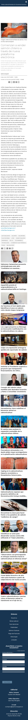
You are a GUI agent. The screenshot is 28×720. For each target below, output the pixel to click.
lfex (12, 238)
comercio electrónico (18, 242)
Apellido (4, 666)
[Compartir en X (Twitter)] (11, 82)
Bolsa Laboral (5, 4)
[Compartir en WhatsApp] (19, 82)
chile (3, 245)
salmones (21, 235)
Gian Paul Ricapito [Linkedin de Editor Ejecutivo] (14, 700)
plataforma (6, 238)
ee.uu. (11, 240)
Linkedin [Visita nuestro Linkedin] (14, 639)
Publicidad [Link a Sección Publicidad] (14, 627)
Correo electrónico (7, 652)
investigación (20, 238)
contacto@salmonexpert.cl (14, 706)
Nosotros (23, 4)
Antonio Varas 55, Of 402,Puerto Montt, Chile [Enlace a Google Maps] (14, 714)
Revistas (11, 4)
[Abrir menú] (26, 2)
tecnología (5, 242)
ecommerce (19, 240)
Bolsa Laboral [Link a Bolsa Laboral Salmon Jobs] (14, 621)
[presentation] (14, 676)
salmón (14, 235)
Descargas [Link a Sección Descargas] (14, 636)
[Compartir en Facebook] (9, 82)
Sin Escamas (17, 4)
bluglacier (10, 245)
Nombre (4, 659)
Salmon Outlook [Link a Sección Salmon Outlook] (14, 630)
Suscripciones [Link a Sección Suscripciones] (14, 624)
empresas (5, 240)
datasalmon (6, 235)
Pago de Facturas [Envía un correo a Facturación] (14, 633)
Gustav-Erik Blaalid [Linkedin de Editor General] (14, 694)
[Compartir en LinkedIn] (14, 82)
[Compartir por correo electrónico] (16, 82)
